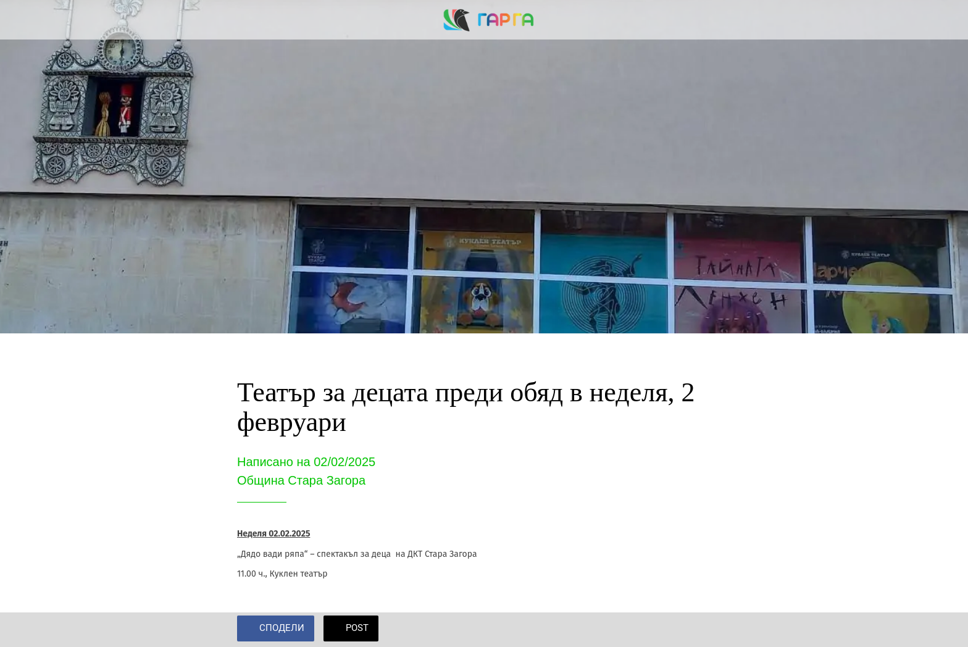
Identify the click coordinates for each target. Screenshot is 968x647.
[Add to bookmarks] (716, 630)
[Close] (24, 19)
